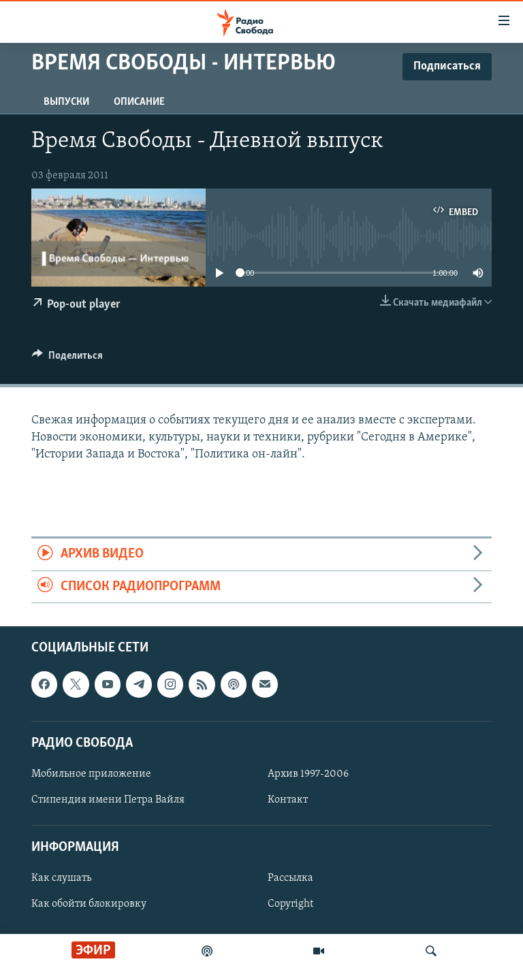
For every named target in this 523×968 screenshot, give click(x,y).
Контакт (288, 799)
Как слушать (61, 878)
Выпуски (66, 102)
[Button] (67, 359)
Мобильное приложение (91, 774)
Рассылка (290, 878)
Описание (139, 102)
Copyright (290, 904)
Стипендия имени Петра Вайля (108, 799)
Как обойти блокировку (88, 904)
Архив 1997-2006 (308, 774)
